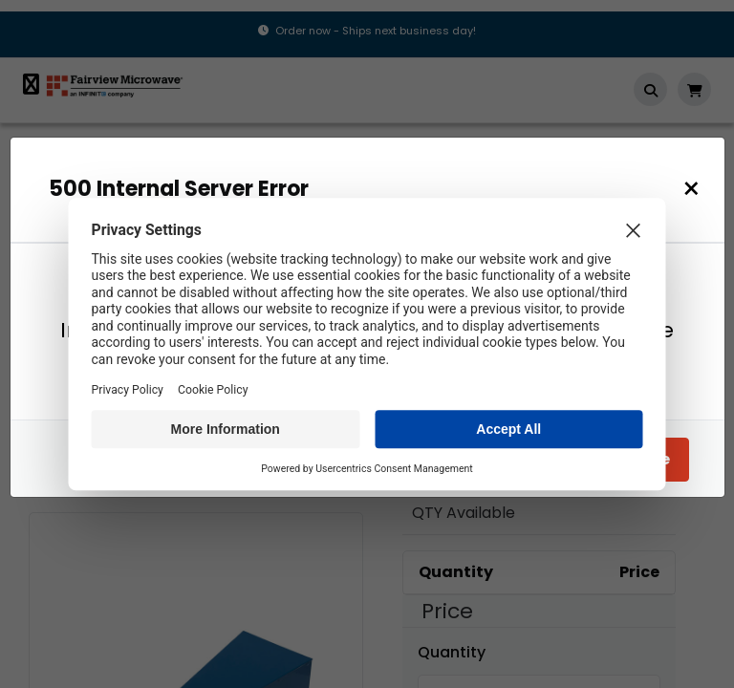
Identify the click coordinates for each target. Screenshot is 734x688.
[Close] (696, 188)
